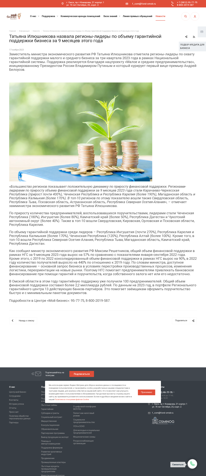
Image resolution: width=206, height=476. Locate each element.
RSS (194, 37)
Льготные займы (49, 405)
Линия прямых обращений (137, 16)
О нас (34, 16)
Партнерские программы (53, 433)
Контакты (13, 400)
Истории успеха (16, 404)
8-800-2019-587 (185, 5)
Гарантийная (47, 409)
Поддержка (50, 16)
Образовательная (49, 429)
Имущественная (49, 421)
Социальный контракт (51, 417)
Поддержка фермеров (52, 448)
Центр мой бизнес (17, 392)
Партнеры (13, 422)
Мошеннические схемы (84, 437)
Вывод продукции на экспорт (55, 437)
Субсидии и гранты (50, 413)
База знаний (112, 16)
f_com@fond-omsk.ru (144, 3)
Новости (160, 16)
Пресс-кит (14, 412)
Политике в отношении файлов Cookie (72, 399)
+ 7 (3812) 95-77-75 (187, 2)
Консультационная (50, 425)
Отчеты (12, 408)
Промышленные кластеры (53, 462)
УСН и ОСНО (79, 426)
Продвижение (48, 458)
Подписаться (82, 374)
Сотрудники (14, 396)
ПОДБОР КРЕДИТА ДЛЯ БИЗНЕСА (192, 46)
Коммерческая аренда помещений (80, 16)
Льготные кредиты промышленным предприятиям (50, 469)
